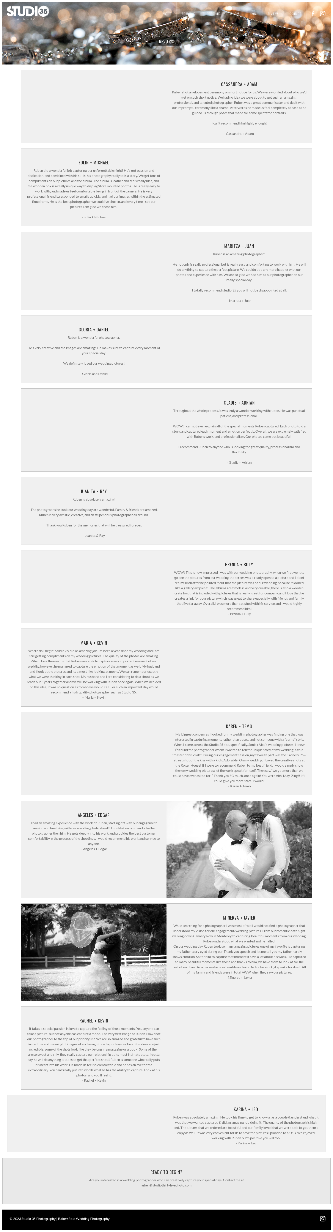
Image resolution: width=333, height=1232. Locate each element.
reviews (273, 13)
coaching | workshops (223, 13)
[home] (25, 13)
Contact (295, 13)
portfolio (189, 13)
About (167, 13)
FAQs (253, 13)
